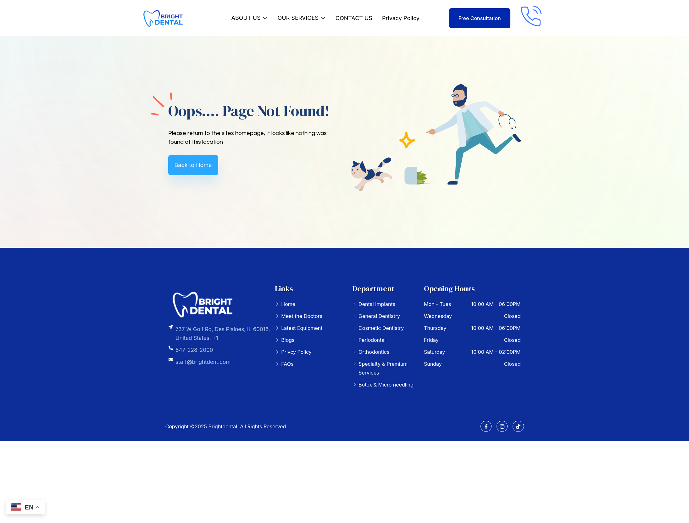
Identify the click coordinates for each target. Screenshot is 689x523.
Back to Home (193, 165)
